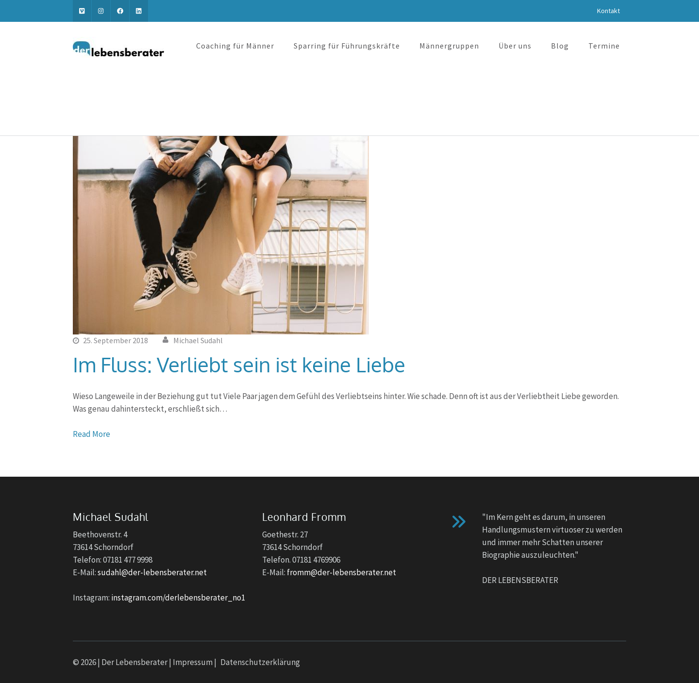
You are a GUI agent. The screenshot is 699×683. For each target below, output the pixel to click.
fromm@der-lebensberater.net (341, 572)
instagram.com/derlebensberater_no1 (178, 597)
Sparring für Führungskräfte (347, 45)
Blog (560, 45)
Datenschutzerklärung (260, 662)
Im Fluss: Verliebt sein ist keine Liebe (239, 364)
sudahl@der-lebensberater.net (152, 572)
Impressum (193, 662)
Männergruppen (449, 45)
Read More (91, 434)
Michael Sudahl (198, 340)
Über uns (515, 45)
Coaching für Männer (235, 45)
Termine (604, 45)
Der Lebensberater (134, 662)
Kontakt (608, 10)
